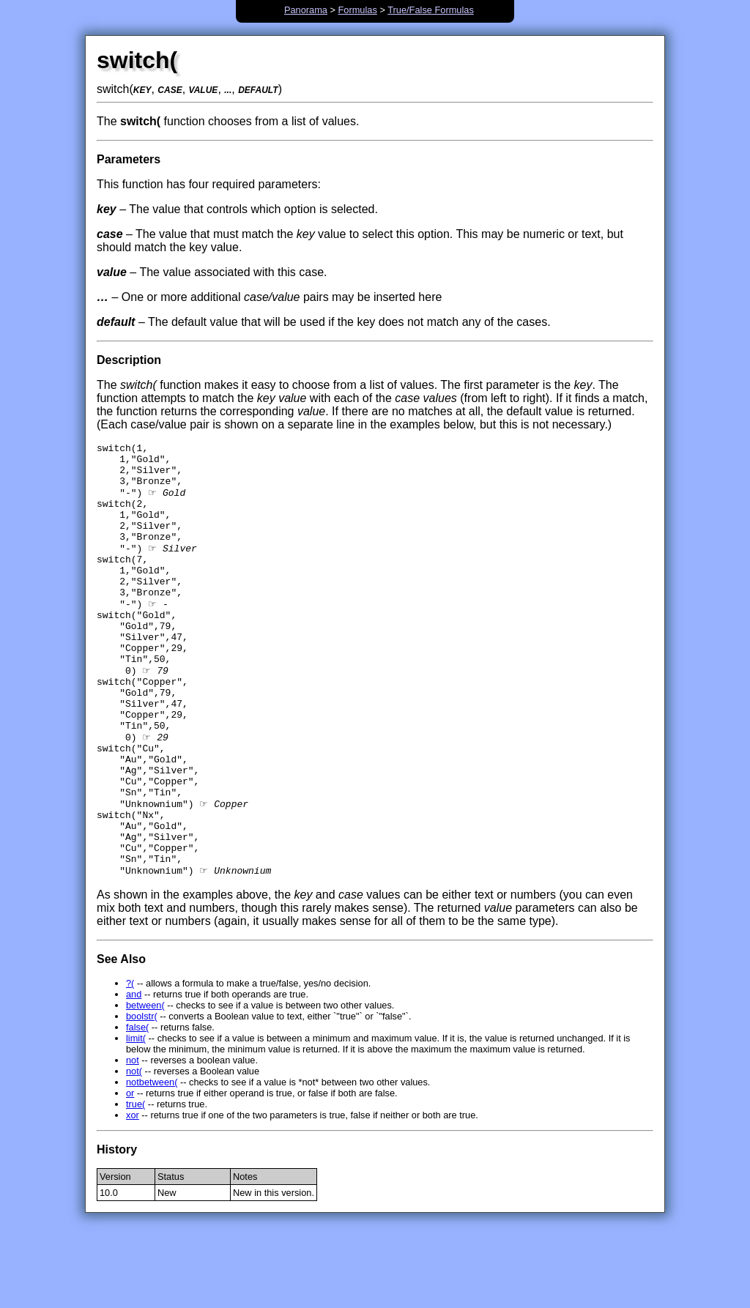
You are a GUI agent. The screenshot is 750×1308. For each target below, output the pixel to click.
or (130, 1173)
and (133, 1074)
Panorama (305, 9)
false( (137, 1107)
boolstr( (141, 1096)
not (132, 1140)
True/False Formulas (430, 9)
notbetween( (151, 1162)
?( (130, 1063)
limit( (136, 1118)
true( (135, 1184)
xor (132, 1195)
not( (134, 1151)
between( (145, 1085)
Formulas (357, 9)
